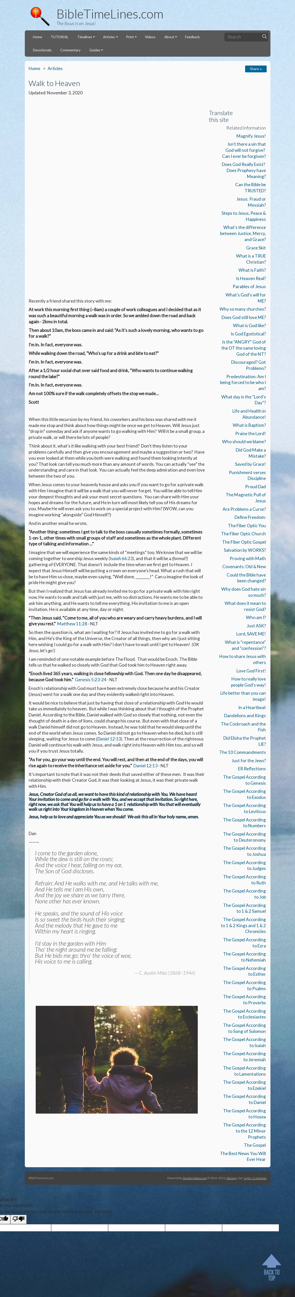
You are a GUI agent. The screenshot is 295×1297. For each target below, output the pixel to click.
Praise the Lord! (250, 433)
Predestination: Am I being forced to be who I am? (243, 382)
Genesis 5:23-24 (90, 509)
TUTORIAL (59, 37)
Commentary (70, 50)
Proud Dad (255, 486)
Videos (150, 37)
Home (37, 37)
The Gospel (255, 1145)
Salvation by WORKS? (245, 550)
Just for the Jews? (249, 760)
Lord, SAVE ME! (251, 633)
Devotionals (42, 50)
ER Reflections (252, 768)
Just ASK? (256, 625)
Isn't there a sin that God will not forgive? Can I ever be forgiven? (244, 150)
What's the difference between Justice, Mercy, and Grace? (243, 233)
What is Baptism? (249, 425)
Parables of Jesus (249, 286)
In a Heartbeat (252, 707)
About (169, 37)
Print (130, 37)
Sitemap (231, 1178)
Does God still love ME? (244, 317)
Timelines (84, 37)
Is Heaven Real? (251, 278)
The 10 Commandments (242, 752)
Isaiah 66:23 (121, 388)
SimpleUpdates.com (195, 1178)
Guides (94, 50)
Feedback (192, 37)
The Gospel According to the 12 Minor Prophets (244, 1131)
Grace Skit (256, 247)
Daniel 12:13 (109, 568)
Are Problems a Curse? (244, 509)
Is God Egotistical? (248, 333)
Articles (109, 37)
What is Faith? (252, 270)
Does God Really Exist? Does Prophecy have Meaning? (244, 170)
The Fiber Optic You (247, 525)
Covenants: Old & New (244, 566)
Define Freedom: (250, 517)
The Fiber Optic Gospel (244, 542)
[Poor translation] (18, 1219)
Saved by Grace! (250, 464)
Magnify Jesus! (251, 136)
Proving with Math (248, 558)
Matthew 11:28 (72, 453)
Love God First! (251, 670)
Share (256, 69)
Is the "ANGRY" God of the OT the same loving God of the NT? (243, 348)
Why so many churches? (243, 309)
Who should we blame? (244, 441)
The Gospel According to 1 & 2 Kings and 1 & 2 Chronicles (243, 925)
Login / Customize (255, 1178)
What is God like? (249, 325)
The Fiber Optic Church (243, 533)
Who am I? (256, 617)
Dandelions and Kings (245, 715)
